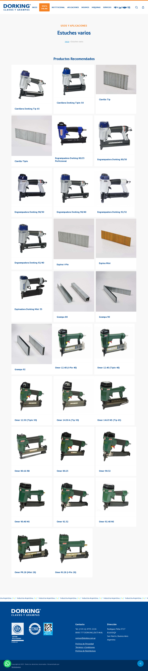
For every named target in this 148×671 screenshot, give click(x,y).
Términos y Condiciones (85, 647)
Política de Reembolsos (85, 651)
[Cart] (143, 7)
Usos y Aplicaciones (74, 25)
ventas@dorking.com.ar (85, 638)
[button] (8, 664)
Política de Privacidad (84, 643)
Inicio (67, 41)
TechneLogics (16, 667)
